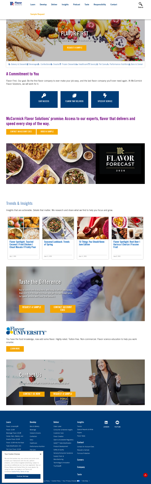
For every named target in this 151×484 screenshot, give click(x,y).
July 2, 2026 (13, 256)
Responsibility (100, 5)
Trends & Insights (19, 204)
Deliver (54, 5)
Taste (87, 5)
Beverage (33, 430)
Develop (43, 5)
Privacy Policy (45, 481)
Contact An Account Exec (85, 447)
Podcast (76, 5)
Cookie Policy (56, 481)
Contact (113, 5)
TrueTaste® (57, 466)
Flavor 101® (10, 430)
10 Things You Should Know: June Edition (92, 243)
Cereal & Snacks (35, 433)
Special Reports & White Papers (85, 431)
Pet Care (33, 450)
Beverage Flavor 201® (13, 433)
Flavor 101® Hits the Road (15, 442)
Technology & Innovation (62, 463)
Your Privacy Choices (72, 481)
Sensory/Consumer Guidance (63, 453)
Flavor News (81, 436)
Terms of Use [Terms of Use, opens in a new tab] (25, 472)
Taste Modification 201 (13, 446)
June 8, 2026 (116, 256)
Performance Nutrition (37, 446)
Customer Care (59, 433)
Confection (33, 436)
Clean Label (57, 426)
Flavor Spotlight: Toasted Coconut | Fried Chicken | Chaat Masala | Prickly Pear (23, 245)
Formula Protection (83, 453)
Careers (80, 460)
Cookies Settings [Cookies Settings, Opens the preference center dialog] (22, 476)
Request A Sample (31, 307)
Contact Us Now (31, 394)
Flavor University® (12, 426)
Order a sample (47, 132)
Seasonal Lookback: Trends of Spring (57, 243)
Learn (32, 5)
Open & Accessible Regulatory (63, 440)
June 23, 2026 (48, 256)
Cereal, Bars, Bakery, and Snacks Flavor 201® (14, 437)
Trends (79, 426)
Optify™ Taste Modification (62, 443)
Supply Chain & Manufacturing (59, 458)
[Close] (40, 454)
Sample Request (37, 14)
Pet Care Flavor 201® (13, 449)
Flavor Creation (59, 436)
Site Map (85, 481)
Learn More (15, 349)
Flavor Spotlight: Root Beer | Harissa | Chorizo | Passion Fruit (126, 245)
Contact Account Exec (63, 309)
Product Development (61, 446)
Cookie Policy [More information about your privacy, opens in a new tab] (16, 472)
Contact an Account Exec (21, 132)
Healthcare (33, 443)
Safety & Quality (59, 450)
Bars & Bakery (34, 426)
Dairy (31, 440)
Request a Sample (74, 48)
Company (81, 467)
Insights (65, 5)
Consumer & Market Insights (63, 430)
